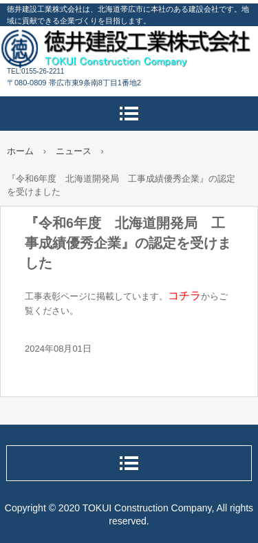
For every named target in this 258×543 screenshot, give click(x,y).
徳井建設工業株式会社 (129, 48)
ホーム (20, 151)
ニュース (74, 151)
